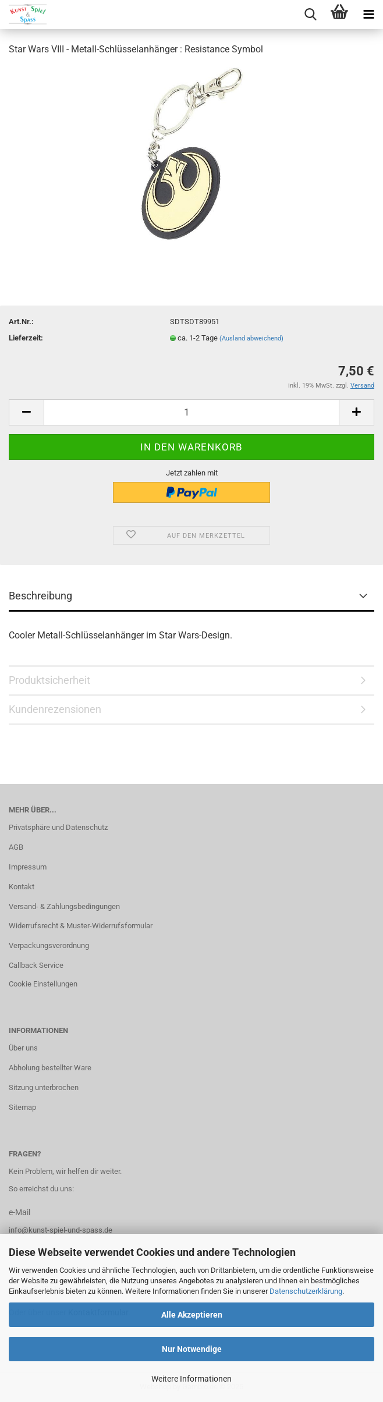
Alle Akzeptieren (191, 1314)
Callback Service (36, 965)
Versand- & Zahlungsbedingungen (64, 906)
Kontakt (21, 886)
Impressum (28, 867)
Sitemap (22, 1107)
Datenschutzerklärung (305, 1291)
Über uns (23, 1047)
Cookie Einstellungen (43, 983)
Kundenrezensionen (55, 709)
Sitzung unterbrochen (44, 1087)
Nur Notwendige (192, 1349)
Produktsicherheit (49, 680)
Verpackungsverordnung (49, 945)
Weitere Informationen (191, 1378)
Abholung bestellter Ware (50, 1067)
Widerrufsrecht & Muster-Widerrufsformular (81, 925)
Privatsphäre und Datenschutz (58, 827)
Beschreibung (40, 596)
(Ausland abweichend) (251, 338)
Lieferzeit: (26, 337)
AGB (16, 847)
